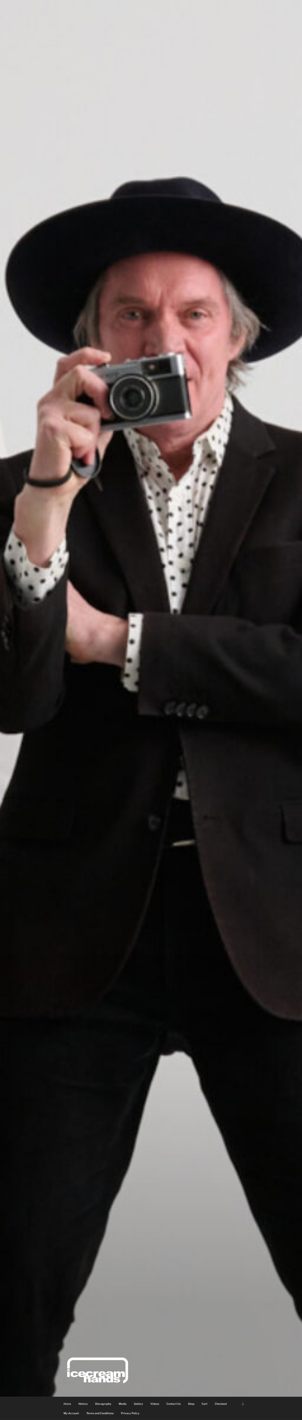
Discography (103, 1403)
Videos (154, 1403)
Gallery (138, 1403)
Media (123, 1403)
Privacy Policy (130, 1413)
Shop (191, 1403)
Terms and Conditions (100, 1413)
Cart (204, 1403)
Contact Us (173, 1403)
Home (67, 1403)
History (83, 1403)
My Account (71, 1413)
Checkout (221, 1403)
